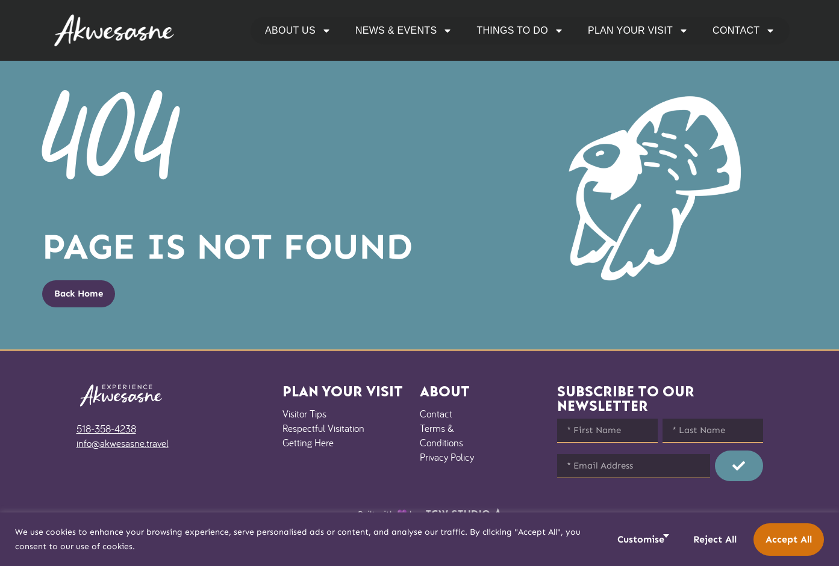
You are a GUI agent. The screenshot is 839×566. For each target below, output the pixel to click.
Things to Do (520, 31)
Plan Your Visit (638, 31)
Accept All (789, 539)
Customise (640, 539)
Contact (744, 31)
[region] (419, 539)
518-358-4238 (106, 428)
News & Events (403, 31)
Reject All (715, 539)
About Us (298, 31)
